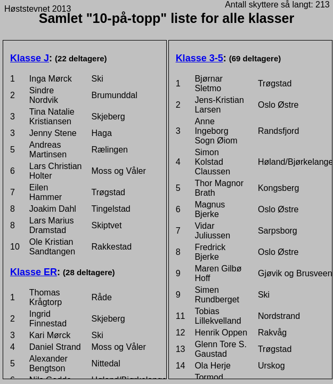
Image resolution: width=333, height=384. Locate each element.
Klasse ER (33, 272)
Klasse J (29, 58)
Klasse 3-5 (199, 58)
